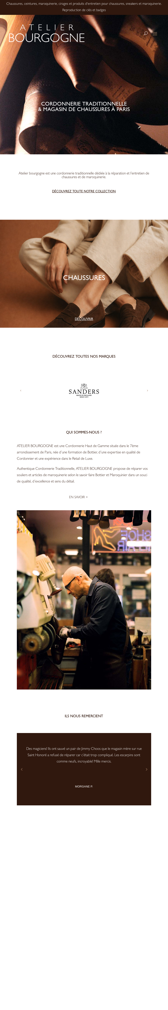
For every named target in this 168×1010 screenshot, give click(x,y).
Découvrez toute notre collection (84, 191)
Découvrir (84, 319)
